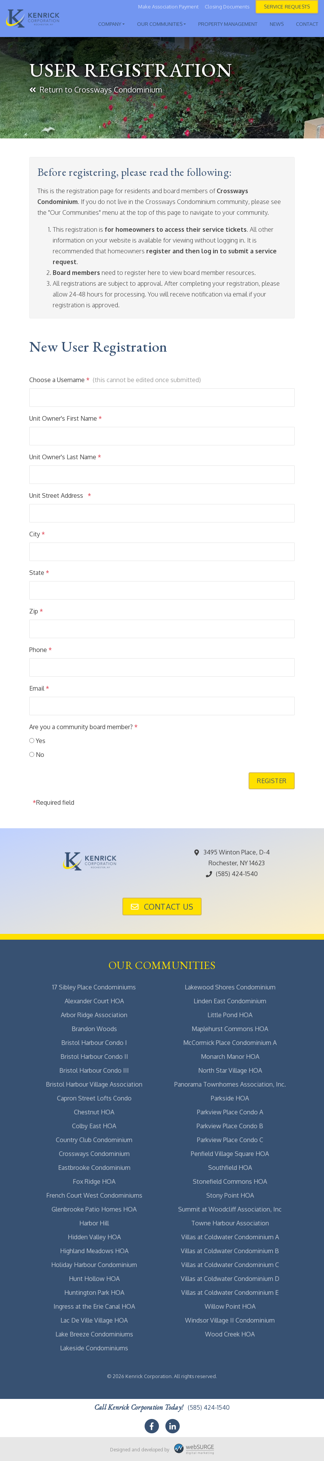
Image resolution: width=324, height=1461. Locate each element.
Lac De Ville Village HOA (94, 1320)
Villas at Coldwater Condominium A (230, 1237)
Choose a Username (59, 380)
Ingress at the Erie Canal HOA (94, 1306)
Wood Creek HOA (230, 1334)
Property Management (227, 24)
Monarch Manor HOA (230, 1056)
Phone (40, 650)
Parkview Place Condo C (230, 1140)
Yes (40, 741)
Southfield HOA (230, 1167)
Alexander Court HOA (94, 1001)
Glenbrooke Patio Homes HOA (94, 1209)
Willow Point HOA (230, 1306)
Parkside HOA (230, 1098)
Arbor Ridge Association (94, 1015)
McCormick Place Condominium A (230, 1042)
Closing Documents (227, 6)
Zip (36, 611)
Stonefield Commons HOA (230, 1181)
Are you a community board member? (83, 727)
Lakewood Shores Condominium (230, 987)
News (277, 24)
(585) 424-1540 (231, 874)
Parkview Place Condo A (230, 1112)
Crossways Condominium (94, 1154)
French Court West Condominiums (94, 1195)
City (37, 534)
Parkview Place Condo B (230, 1126)
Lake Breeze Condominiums (94, 1334)
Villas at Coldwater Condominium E (230, 1292)
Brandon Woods (94, 1029)
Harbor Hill (94, 1223)
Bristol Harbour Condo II (94, 1056)
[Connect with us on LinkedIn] (172, 1426)
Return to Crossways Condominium (95, 89)
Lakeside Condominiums (94, 1348)
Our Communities (159, 24)
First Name (84, 418)
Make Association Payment (168, 6)
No (40, 754)
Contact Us (162, 907)
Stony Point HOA (230, 1195)
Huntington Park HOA (94, 1292)
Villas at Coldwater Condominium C (230, 1265)
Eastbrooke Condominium (94, 1167)
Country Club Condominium (94, 1140)
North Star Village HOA (230, 1070)
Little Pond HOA (229, 1015)
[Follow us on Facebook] (151, 1426)
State (39, 572)
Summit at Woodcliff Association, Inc (230, 1209)
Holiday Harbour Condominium (94, 1265)
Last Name (84, 457)
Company (109, 24)
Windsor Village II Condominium (230, 1320)
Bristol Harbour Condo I (94, 1042)
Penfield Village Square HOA (230, 1154)
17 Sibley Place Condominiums (94, 987)
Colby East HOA (94, 1126)
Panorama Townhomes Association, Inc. (230, 1084)
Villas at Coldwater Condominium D (230, 1278)
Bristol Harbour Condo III (94, 1070)
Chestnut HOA (94, 1112)
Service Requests (287, 6)
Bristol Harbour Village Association (94, 1084)
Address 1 (76, 495)
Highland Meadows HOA (94, 1251)
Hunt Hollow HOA (94, 1278)
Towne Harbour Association (230, 1223)
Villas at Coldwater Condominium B (230, 1251)
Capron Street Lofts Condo (94, 1098)
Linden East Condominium (230, 1001)
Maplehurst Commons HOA (230, 1029)
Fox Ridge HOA (94, 1181)
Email (39, 688)
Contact (307, 24)
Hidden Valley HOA (94, 1237)
